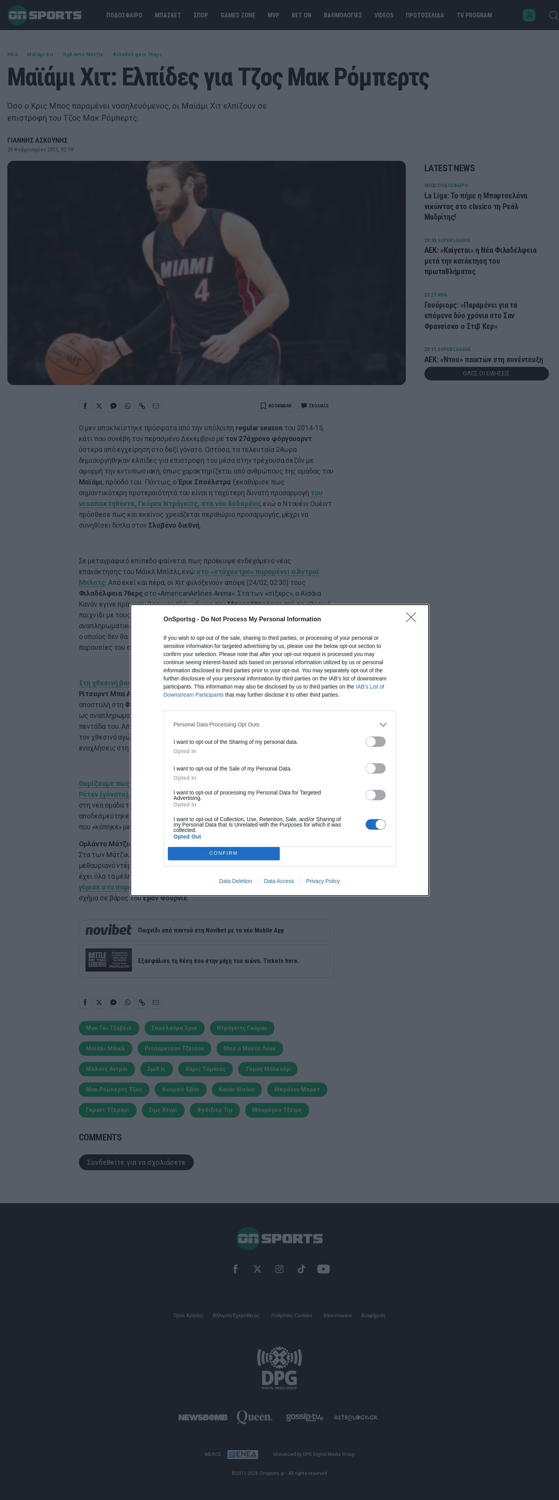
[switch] (376, 741)
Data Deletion (235, 881)
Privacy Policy (323, 881)
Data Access (279, 881)
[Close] (413, 619)
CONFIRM (223, 853)
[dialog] (280, 750)
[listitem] (280, 725)
